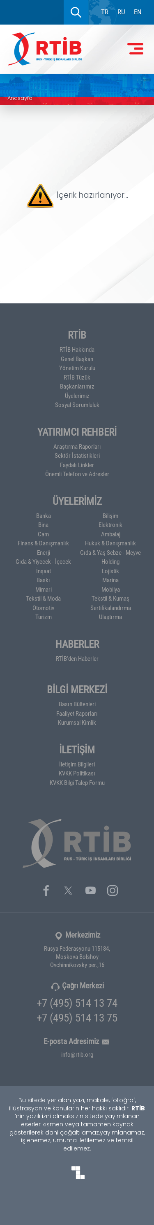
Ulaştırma (110, 616)
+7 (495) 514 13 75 (77, 1017)
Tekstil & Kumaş (110, 598)
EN (138, 11)
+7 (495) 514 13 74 (77, 1002)
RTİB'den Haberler (77, 658)
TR (104, 11)
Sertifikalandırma (110, 607)
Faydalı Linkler (77, 465)
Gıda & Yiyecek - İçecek (43, 561)
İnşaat (43, 571)
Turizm (43, 616)
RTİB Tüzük (77, 377)
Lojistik (110, 571)
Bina (43, 524)
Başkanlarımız (77, 386)
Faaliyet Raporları (77, 713)
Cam (43, 534)
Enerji (43, 552)
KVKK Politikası (77, 773)
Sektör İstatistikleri (77, 455)
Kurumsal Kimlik (77, 722)
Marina (110, 580)
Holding (110, 561)
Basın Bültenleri (77, 704)
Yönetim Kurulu (77, 368)
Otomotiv (43, 607)
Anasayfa (19, 98)
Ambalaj (110, 534)
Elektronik (110, 524)
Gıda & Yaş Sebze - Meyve (110, 552)
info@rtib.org (77, 1054)
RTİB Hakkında (77, 349)
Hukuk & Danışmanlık (110, 543)
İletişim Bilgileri (77, 764)
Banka (43, 515)
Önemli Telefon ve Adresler (77, 474)
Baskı (43, 580)
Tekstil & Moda (43, 598)
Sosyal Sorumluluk (77, 404)
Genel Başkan (77, 359)
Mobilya (110, 589)
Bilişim (110, 515)
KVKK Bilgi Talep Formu (77, 782)
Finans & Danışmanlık (43, 543)
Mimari (43, 589)
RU (121, 11)
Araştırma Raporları (77, 446)
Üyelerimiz (77, 395)
